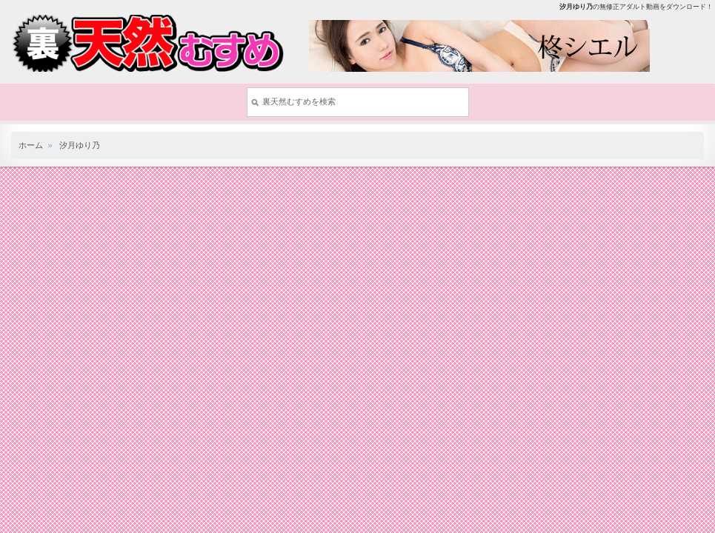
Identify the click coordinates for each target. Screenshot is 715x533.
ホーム (31, 145)
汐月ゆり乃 (79, 145)
